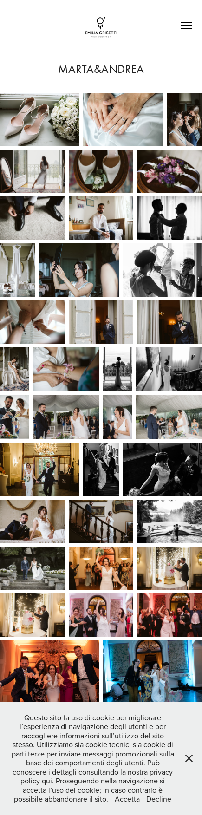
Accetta (127, 799)
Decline (158, 799)
